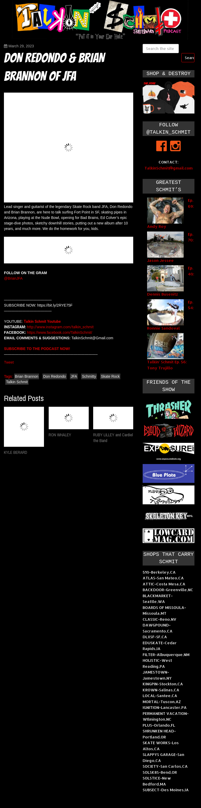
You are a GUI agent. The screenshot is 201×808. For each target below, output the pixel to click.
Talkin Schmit (16, 382)
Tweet (9, 362)
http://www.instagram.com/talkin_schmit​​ (60, 327)
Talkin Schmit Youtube (42, 321)
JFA (74, 376)
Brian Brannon (26, 376)
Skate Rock (110, 376)
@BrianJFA (13, 278)
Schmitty (89, 376)
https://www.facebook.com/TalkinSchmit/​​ (59, 332)
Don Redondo (54, 376)
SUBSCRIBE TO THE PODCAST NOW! (37, 349)
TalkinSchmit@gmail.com (168, 168)
